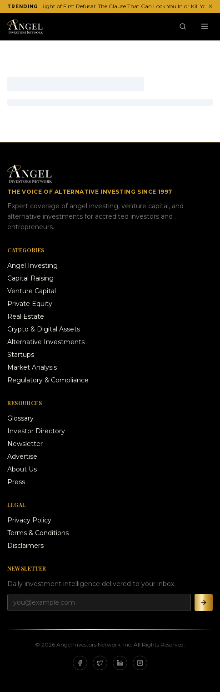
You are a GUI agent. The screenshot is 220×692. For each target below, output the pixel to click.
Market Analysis (32, 367)
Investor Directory (36, 431)
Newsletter (25, 444)
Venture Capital (31, 291)
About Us (22, 469)
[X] (100, 663)
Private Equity (29, 304)
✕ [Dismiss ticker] (210, 6)
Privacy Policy (29, 520)
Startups (20, 355)
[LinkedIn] (120, 663)
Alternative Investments (46, 342)
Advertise (22, 456)
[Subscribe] (204, 602)
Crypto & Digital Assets (43, 329)
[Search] (183, 26)
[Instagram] (140, 663)
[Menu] (204, 26)
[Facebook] (80, 663)
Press (16, 482)
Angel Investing (32, 265)
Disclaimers (25, 546)
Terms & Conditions (38, 533)
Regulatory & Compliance (48, 380)
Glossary (20, 418)
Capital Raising (30, 278)
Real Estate (25, 316)
